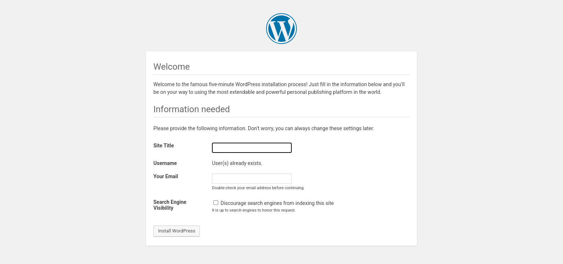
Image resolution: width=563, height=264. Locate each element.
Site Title (163, 145)
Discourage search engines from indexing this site (273, 203)
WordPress (281, 28)
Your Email (165, 176)
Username (165, 163)
